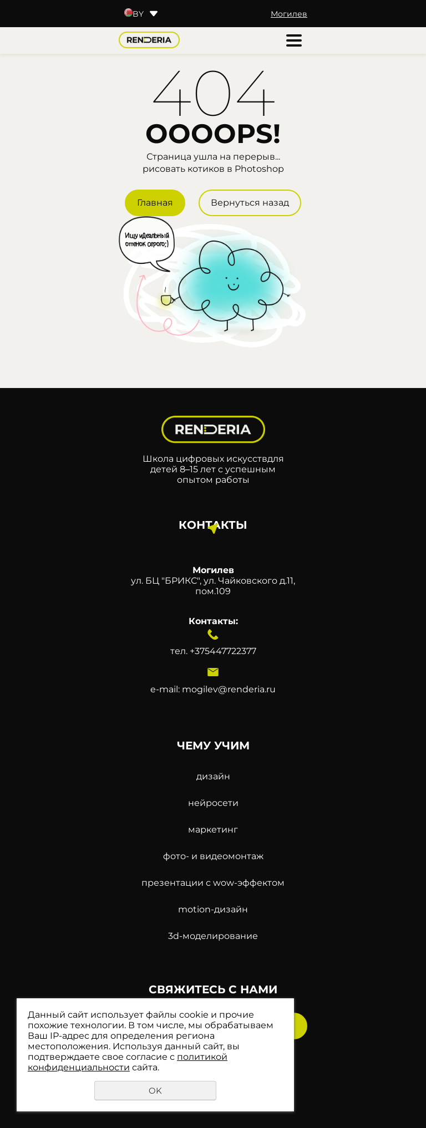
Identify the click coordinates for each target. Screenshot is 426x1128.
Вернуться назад (250, 202)
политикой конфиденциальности (127, 1062)
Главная (155, 202)
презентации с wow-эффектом (213, 882)
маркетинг (213, 829)
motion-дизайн (213, 909)
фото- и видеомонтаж (213, 856)
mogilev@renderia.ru (229, 689)
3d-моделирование (213, 936)
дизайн (213, 776)
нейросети (213, 803)
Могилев (289, 14)
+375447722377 (223, 651)
